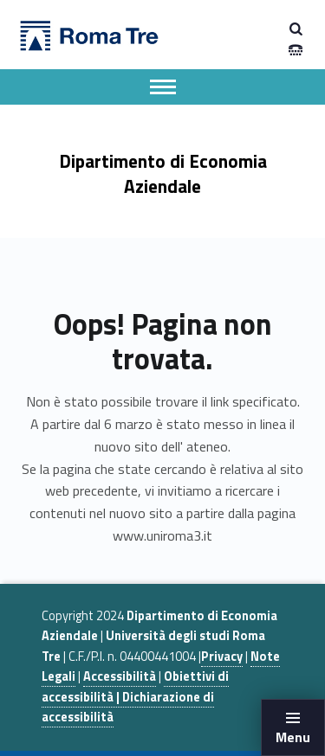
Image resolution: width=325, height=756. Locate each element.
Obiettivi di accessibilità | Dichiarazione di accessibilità (135, 697)
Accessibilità (119, 676)
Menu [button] (293, 737)
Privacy (222, 656)
